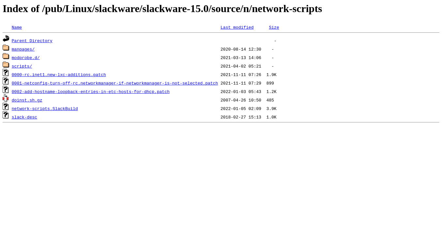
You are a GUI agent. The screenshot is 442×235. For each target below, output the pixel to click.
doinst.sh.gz (27, 100)
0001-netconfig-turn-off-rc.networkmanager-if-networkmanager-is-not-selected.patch (115, 83)
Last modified (236, 27)
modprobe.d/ (26, 57)
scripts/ (22, 66)
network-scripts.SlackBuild (45, 108)
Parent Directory (32, 40)
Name (17, 27)
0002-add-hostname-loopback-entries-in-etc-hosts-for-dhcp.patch (91, 91)
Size (274, 27)
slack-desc (24, 117)
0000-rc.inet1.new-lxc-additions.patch (59, 74)
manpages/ (23, 49)
